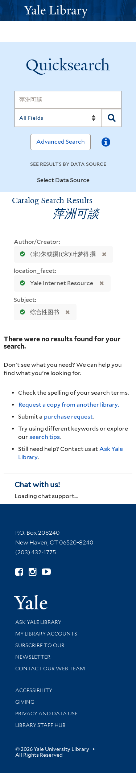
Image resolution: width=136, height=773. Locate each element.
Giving (24, 702)
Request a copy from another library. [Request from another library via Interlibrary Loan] (68, 404)
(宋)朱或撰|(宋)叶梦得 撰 (56, 254)
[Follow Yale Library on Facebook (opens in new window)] (19, 571)
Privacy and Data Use (46, 713)
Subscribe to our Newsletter (40, 651)
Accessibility (33, 690)
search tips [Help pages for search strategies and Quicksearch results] (44, 436)
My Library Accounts (46, 634)
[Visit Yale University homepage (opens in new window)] (30, 600)
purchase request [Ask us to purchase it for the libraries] (68, 416)
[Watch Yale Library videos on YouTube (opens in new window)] (46, 571)
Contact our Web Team (50, 668)
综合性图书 (38, 312)
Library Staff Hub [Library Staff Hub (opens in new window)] (40, 725)
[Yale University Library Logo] (68, 10)
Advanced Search (60, 141)
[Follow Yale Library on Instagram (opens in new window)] (32, 571)
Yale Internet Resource (55, 283)
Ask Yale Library (38, 622)
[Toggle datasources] (96, 180)
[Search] (68, 100)
